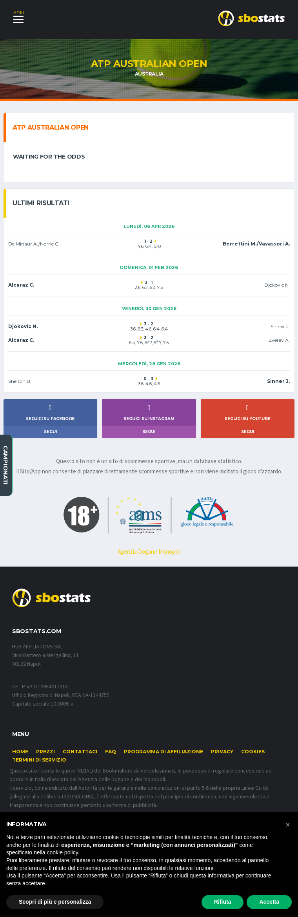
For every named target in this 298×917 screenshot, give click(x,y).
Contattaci (80, 752)
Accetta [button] (269, 902)
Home (20, 752)
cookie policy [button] (62, 852)
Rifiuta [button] (222, 902)
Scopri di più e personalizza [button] (55, 902)
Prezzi (45, 752)
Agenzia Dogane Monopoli (149, 552)
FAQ (110, 752)
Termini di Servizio (39, 760)
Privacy (222, 752)
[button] (288, 824)
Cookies (253, 752)
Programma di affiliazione (163, 752)
